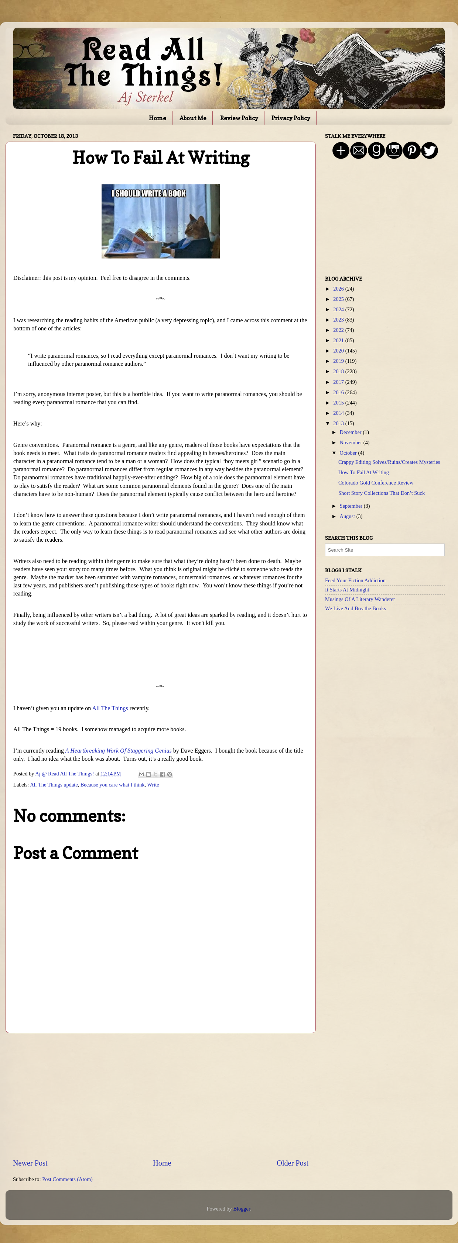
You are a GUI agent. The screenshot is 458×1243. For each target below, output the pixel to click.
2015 (339, 403)
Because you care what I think (113, 785)
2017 (339, 382)
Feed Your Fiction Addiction (355, 580)
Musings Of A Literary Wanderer (360, 599)
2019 (339, 361)
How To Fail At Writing (363, 472)
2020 (339, 351)
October (349, 453)
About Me (193, 118)
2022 (339, 330)
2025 (339, 299)
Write (153, 785)
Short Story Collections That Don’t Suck (381, 493)
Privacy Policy (290, 118)
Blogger (241, 1209)
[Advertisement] (160, 1095)
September (352, 506)
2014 (339, 413)
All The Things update (54, 785)
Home (157, 118)
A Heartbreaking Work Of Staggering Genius (118, 750)
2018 (339, 371)
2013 (339, 423)
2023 (339, 320)
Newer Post (30, 1163)
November (351, 442)
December (351, 432)
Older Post (292, 1163)
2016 (339, 392)
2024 (339, 309)
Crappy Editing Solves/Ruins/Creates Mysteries (389, 462)
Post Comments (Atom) (67, 1179)
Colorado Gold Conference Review (375, 483)
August (348, 516)
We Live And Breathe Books (355, 608)
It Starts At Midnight (347, 590)
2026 (339, 289)
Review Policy (239, 118)
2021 (339, 340)
